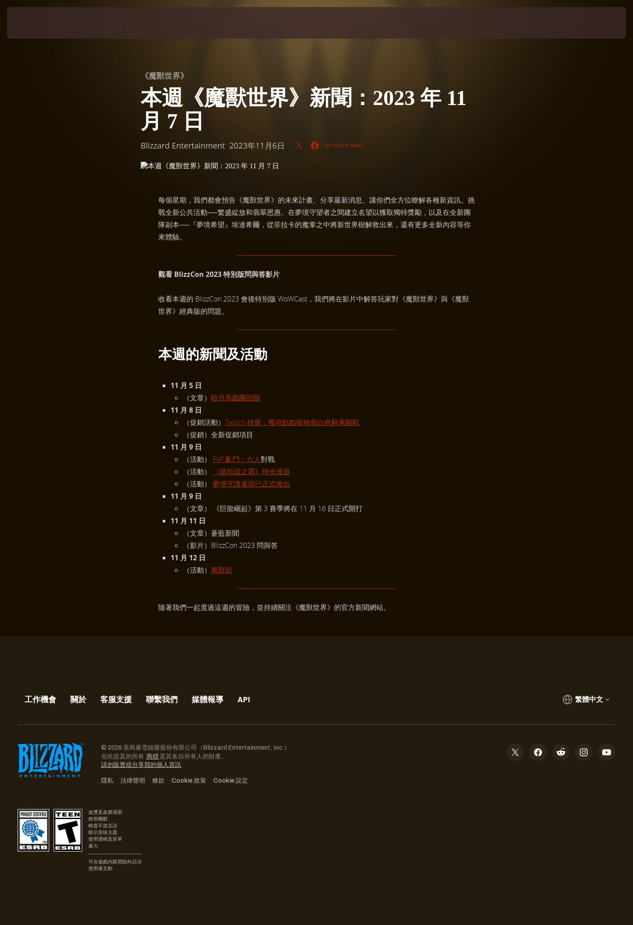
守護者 (237, 484)
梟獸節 (221, 570)
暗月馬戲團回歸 (235, 398)
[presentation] (39, 23)
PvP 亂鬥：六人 (237, 459)
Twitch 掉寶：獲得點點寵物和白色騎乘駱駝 (292, 422)
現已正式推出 (269, 484)
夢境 (220, 484)
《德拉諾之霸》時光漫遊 (251, 471)
